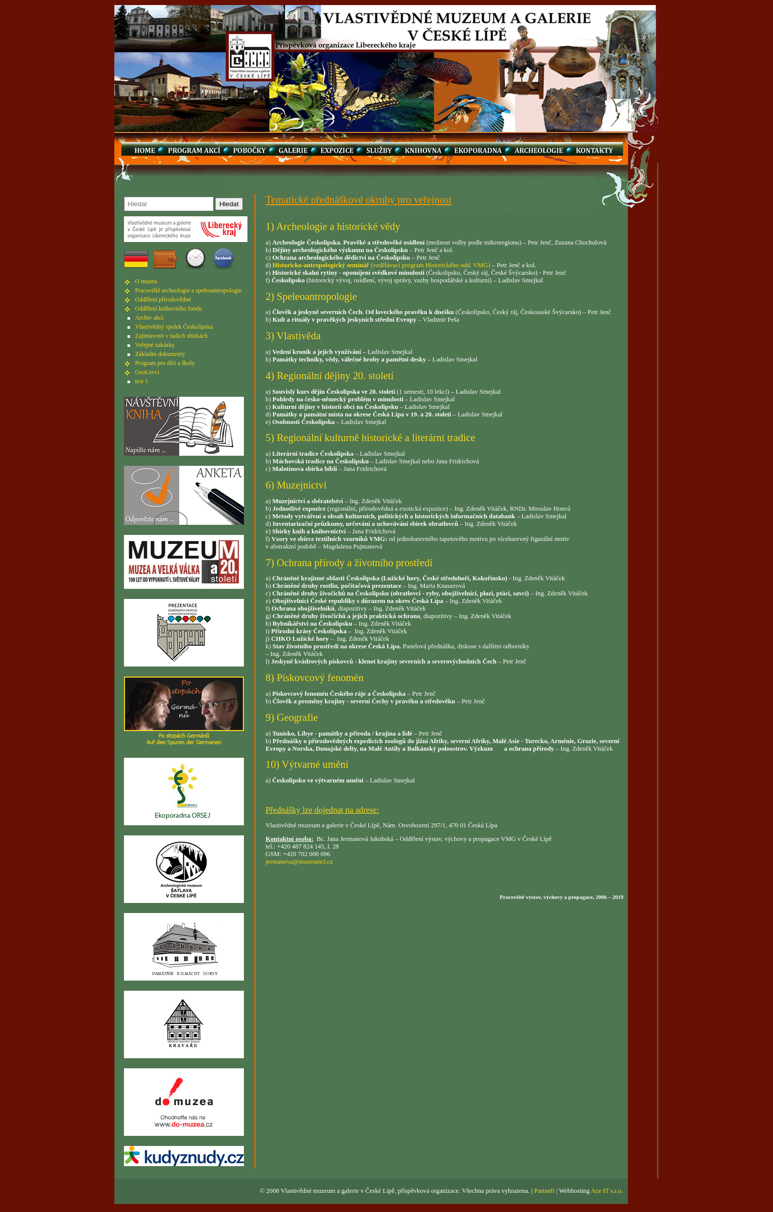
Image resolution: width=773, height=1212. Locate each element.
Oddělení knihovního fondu (168, 308)
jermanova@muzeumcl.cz (299, 861)
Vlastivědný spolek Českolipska (174, 326)
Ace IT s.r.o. (607, 1190)
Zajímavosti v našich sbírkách (171, 335)
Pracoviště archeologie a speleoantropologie (188, 290)
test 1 (141, 381)
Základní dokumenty (160, 353)
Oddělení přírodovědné (163, 299)
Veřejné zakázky (155, 344)
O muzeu (146, 281)
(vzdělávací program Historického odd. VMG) (381, 265)
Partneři (544, 1190)
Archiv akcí (149, 317)
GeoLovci (147, 372)
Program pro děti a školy (165, 363)
